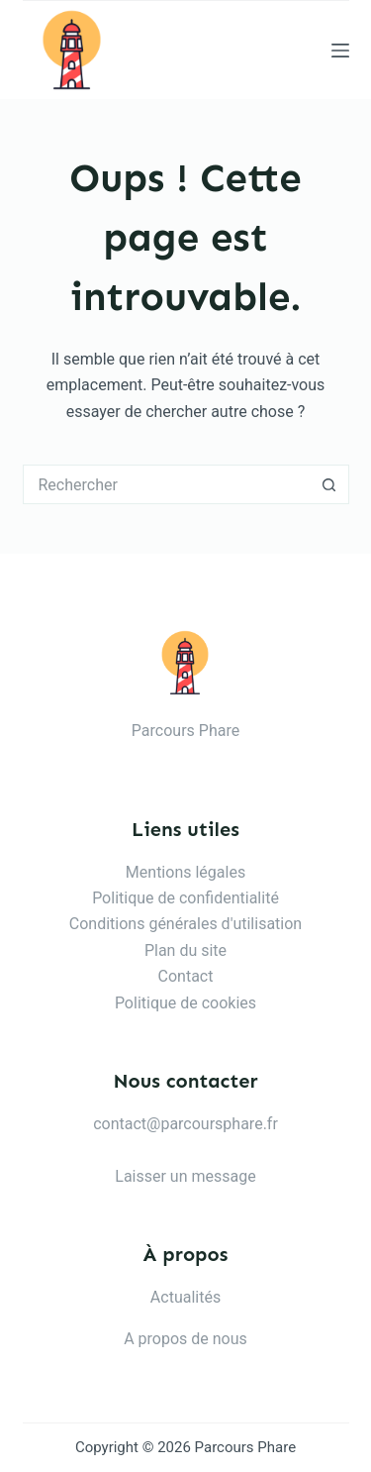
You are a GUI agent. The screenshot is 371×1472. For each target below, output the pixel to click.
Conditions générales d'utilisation (185, 923)
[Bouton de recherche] (329, 484)
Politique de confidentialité (185, 898)
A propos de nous (185, 1338)
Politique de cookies (185, 1003)
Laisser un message (185, 1176)
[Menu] (340, 50)
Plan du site (185, 950)
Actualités (185, 1297)
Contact (186, 976)
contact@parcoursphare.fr (185, 1123)
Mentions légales (185, 872)
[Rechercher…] (166, 484)
